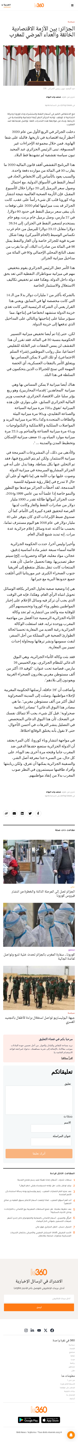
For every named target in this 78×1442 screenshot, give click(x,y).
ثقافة (73, 1356)
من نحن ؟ (71, 1380)
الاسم (67, 1122)
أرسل (39, 1307)
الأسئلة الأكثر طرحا (67, 1384)
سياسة (71, 22)
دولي (73, 1370)
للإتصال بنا (70, 1395)
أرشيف (72, 1398)
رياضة (72, 1363)
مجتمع (72, 1352)
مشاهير (72, 1367)
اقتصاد (72, 1348)
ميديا (73, 1359)
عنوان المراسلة (62, 1136)
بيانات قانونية (69, 1391)
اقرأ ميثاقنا (67, 1058)
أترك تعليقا (39, 1153)
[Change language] (7, 5)
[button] (71, 1435)
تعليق (67, 1083)
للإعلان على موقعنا (67, 1387)
